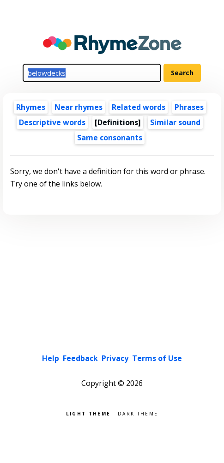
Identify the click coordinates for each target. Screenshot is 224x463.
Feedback (80, 358)
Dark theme (138, 413)
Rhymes (30, 107)
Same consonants (109, 137)
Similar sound (175, 122)
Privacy (115, 358)
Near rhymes (78, 107)
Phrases (189, 107)
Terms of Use (157, 358)
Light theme (88, 413)
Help (50, 358)
